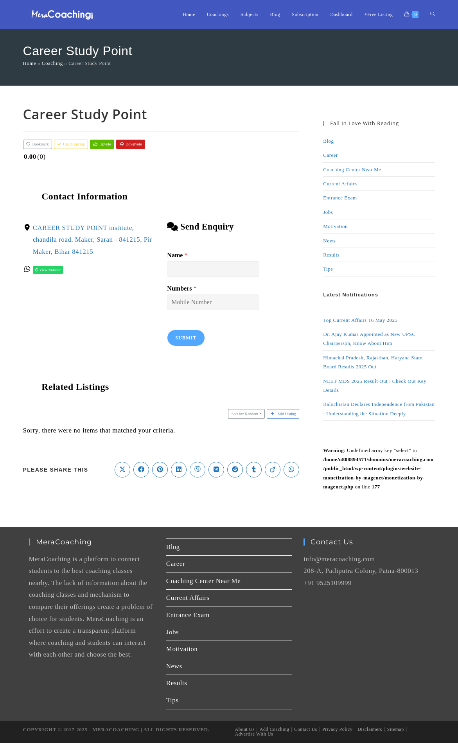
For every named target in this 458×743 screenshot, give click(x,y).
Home (29, 63)
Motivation (335, 226)
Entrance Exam (340, 198)
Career (330, 155)
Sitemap (395, 729)
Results (331, 255)
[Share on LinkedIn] (179, 469)
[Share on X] (122, 469)
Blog (328, 141)
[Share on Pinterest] (160, 469)
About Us (245, 729)
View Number (48, 270)
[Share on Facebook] (141, 469)
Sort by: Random (245, 414)
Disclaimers (369, 729)
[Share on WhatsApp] (291, 469)
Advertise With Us (254, 734)
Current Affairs (340, 184)
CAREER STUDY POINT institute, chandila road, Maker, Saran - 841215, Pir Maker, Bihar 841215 (92, 239)
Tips (328, 269)
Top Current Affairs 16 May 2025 (360, 320)
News (329, 241)
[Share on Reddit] (235, 469)
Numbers (181, 288)
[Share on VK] (216, 469)
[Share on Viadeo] (272, 469)
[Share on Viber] (197, 469)
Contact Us (305, 729)
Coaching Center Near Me (352, 169)
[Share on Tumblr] (254, 469)
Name (177, 255)
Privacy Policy (337, 729)
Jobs (328, 212)
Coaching (52, 63)
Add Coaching (274, 729)
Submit (186, 337)
